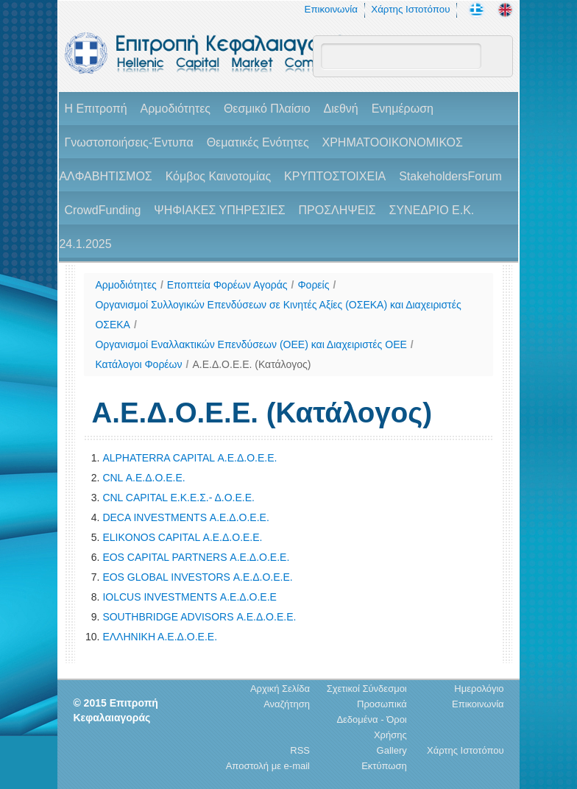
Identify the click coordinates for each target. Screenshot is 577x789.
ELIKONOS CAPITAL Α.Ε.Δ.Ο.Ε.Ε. (182, 537)
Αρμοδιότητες (175, 108)
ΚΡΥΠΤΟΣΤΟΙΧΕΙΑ (335, 176)
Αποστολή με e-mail (268, 765)
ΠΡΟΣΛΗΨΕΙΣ (336, 210)
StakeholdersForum (450, 176)
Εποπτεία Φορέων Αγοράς (227, 285)
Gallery (392, 750)
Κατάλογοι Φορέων (138, 364)
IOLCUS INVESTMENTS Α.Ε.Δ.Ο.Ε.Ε (189, 597)
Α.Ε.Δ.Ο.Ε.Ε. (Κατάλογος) (251, 364)
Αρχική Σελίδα (280, 688)
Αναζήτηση (286, 704)
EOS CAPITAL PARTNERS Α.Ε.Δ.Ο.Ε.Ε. (195, 557)
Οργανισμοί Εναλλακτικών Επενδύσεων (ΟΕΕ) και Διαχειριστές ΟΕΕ (250, 344)
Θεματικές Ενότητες (258, 142)
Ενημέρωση (402, 108)
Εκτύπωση (384, 765)
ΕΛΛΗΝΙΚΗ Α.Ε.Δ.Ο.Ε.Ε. (159, 637)
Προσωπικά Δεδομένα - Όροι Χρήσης (371, 719)
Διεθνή (341, 108)
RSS (300, 750)
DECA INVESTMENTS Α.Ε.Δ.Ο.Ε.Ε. (185, 517)
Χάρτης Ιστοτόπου (410, 9)
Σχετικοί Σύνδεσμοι (367, 688)
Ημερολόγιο (478, 688)
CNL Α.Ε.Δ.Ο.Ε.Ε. (143, 478)
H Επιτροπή (95, 108)
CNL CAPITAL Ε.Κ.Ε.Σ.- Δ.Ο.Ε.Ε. (178, 497)
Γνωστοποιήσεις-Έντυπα (128, 142)
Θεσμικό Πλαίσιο (267, 108)
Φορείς (313, 285)
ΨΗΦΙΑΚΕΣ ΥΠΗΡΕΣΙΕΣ (219, 210)
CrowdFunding (102, 210)
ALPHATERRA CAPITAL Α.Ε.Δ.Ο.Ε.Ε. (189, 458)
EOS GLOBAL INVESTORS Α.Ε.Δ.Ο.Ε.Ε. (197, 577)
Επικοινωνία (331, 9)
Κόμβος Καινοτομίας (219, 176)
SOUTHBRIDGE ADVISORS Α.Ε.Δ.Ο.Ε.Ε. (199, 617)
